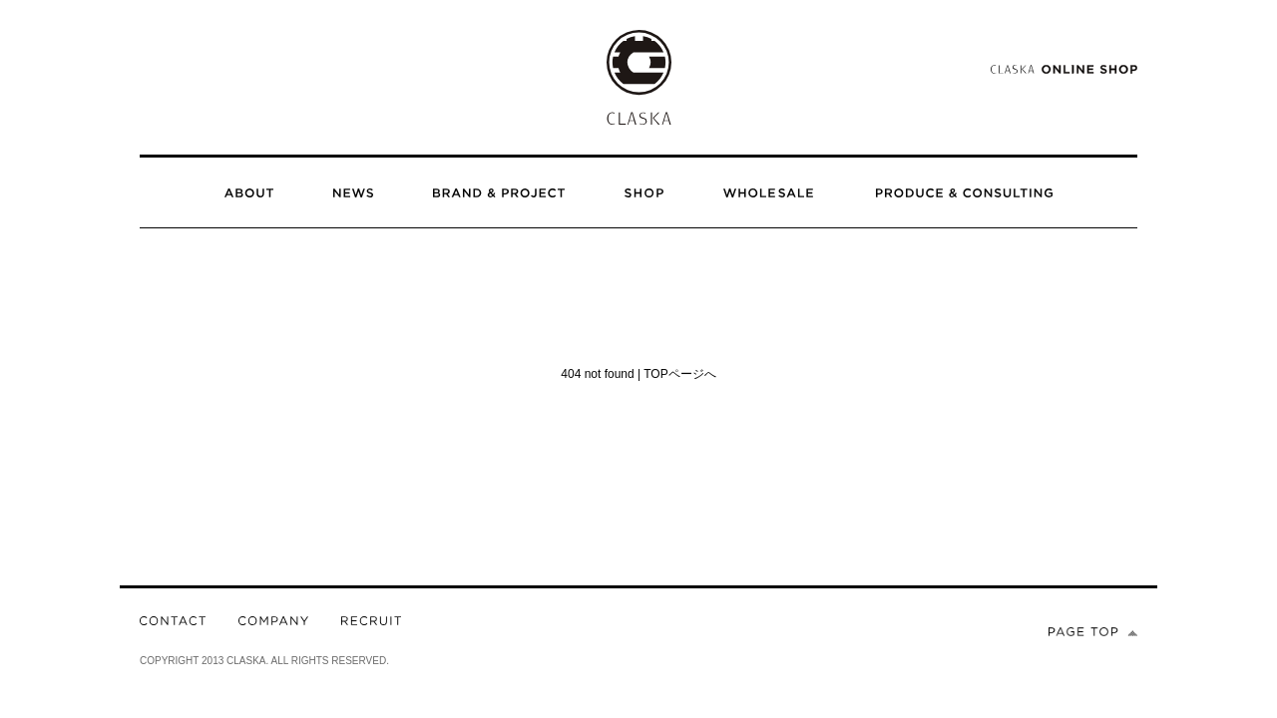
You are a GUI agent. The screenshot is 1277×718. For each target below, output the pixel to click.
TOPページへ (679, 374)
